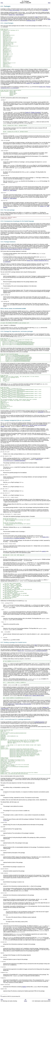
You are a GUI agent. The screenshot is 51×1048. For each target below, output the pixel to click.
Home (25, 1046)
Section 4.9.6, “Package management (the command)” (15, 259)
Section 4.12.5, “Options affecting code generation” (20, 734)
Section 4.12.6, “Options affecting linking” (34, 725)
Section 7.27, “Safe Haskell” (33, 91)
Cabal (36, 17)
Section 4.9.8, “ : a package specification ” (22, 481)
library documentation (14, 10)
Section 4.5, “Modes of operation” (33, 121)
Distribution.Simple (30, 20)
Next (49, 2)
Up (25, 1045)
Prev (2, 2)
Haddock (24, 1032)
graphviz (44, 576)
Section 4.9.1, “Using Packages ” (16, 14)
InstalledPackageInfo (39, 752)
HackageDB (45, 10)
